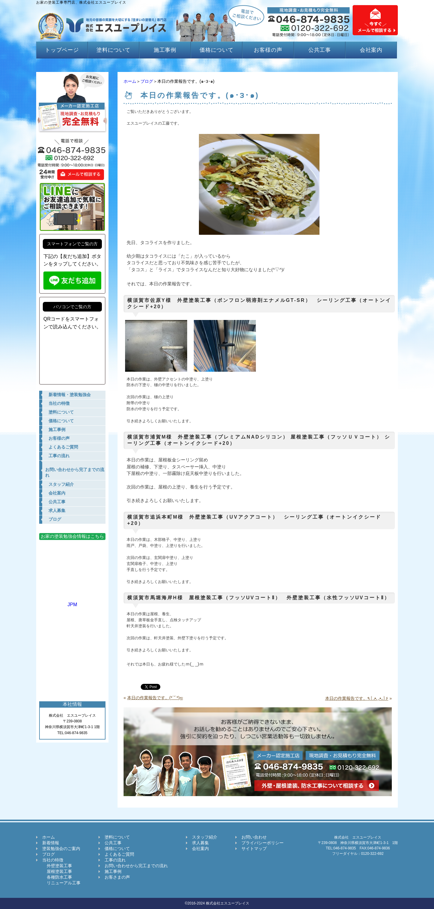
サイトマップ (254, 848)
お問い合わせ (254, 837)
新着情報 (50, 842)
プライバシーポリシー (262, 842)
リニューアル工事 (61, 882)
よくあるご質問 (119, 854)
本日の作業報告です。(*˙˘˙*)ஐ (155, 697)
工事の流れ (115, 860)
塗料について (113, 50)
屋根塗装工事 (57, 871)
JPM (72, 602)
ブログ (146, 81)
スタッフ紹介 (204, 837)
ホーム (130, 81)
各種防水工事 (57, 877)
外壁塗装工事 (57, 865)
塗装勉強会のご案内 (61, 848)
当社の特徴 (52, 860)
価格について (217, 50)
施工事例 (165, 50)
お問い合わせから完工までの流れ (136, 865)
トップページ (62, 50)
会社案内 (371, 50)
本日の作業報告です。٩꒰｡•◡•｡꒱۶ (356, 698)
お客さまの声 (117, 877)
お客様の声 (268, 50)
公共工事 (319, 50)
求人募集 (200, 842)
